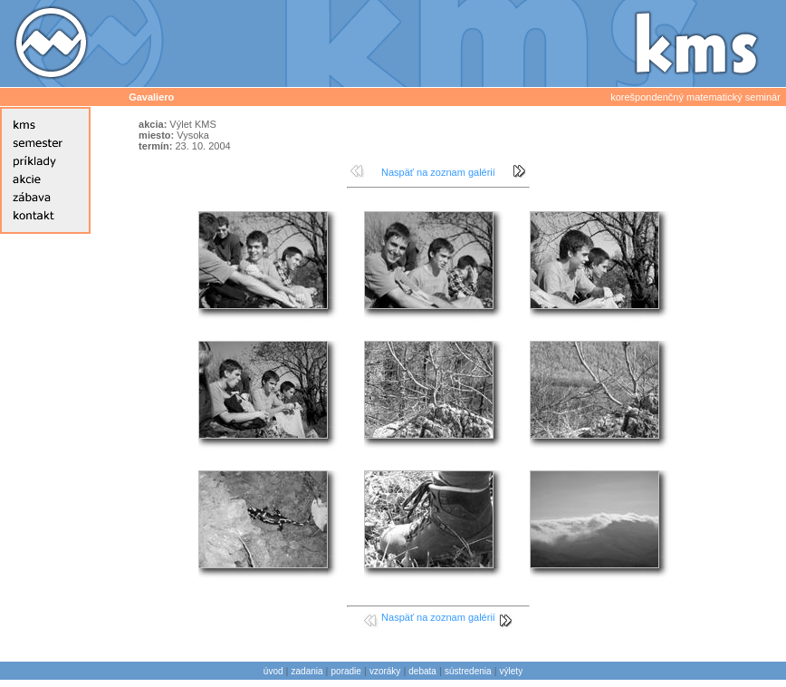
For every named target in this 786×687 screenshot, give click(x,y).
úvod (273, 671)
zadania (307, 671)
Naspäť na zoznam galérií (438, 172)
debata (422, 671)
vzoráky (384, 671)
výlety (511, 671)
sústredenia (468, 671)
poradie (346, 671)
